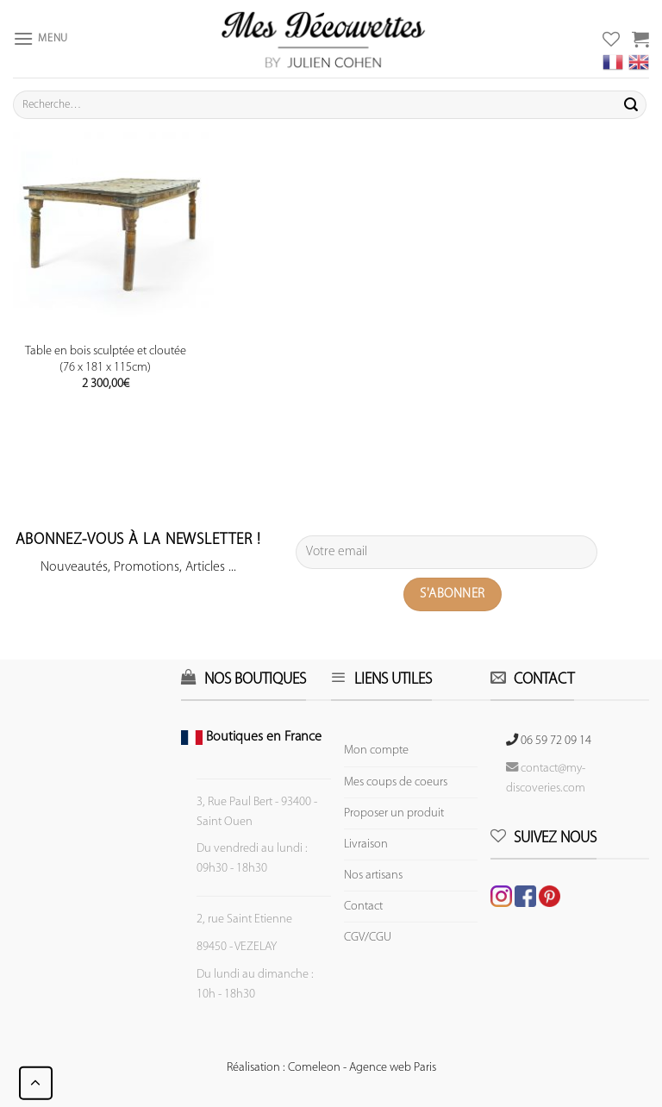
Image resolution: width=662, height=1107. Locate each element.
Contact (363, 906)
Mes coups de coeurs (395, 782)
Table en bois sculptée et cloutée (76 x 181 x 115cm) (105, 359)
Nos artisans (373, 875)
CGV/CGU (367, 937)
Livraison (366, 844)
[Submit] (631, 105)
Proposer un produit (394, 813)
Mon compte (376, 750)
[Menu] (40, 38)
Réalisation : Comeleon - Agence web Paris (331, 1067)
